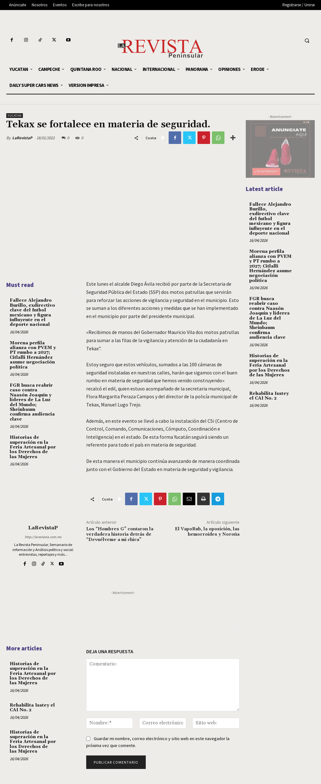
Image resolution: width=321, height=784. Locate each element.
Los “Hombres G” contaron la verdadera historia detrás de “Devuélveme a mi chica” (119, 534)
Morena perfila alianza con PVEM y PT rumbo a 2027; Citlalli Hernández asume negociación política (33, 355)
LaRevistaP (22, 137)
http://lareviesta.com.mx (43, 537)
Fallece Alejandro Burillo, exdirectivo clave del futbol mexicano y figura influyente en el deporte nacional (32, 312)
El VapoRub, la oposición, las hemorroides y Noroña (207, 531)
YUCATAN (14, 115)
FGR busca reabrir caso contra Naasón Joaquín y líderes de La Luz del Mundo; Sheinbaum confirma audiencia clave (32, 402)
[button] (307, 41)
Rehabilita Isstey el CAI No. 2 (32, 707)
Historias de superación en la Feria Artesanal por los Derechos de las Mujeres (33, 447)
